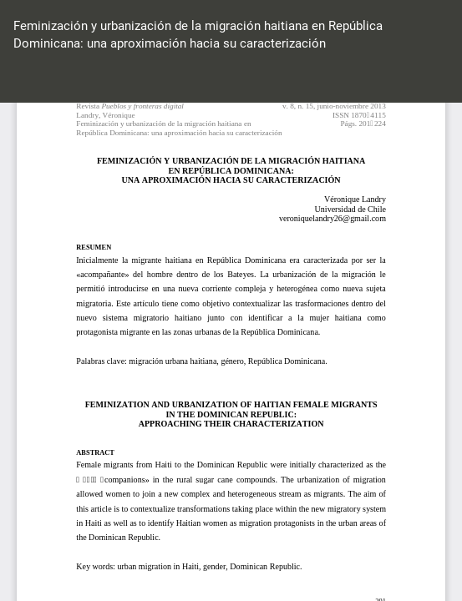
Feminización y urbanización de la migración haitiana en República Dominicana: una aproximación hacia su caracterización (198, 34)
